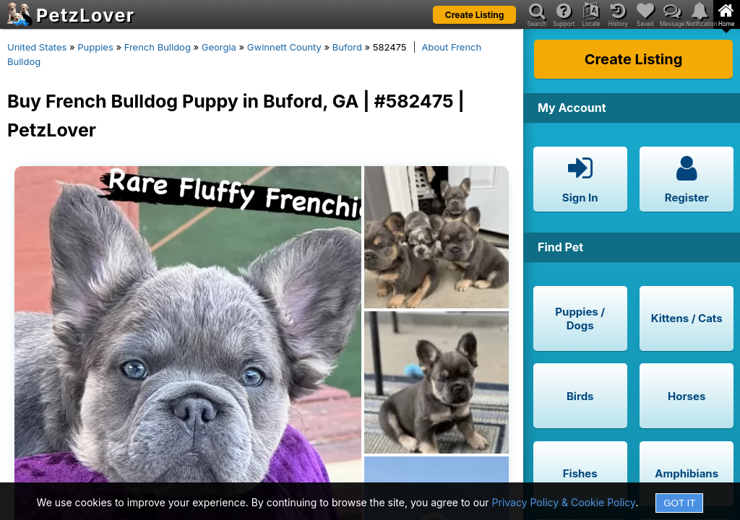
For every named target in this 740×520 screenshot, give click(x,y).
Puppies (95, 47)
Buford (347, 47)
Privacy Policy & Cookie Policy (564, 502)
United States (36, 47)
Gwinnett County (284, 47)
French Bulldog (157, 47)
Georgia (219, 47)
